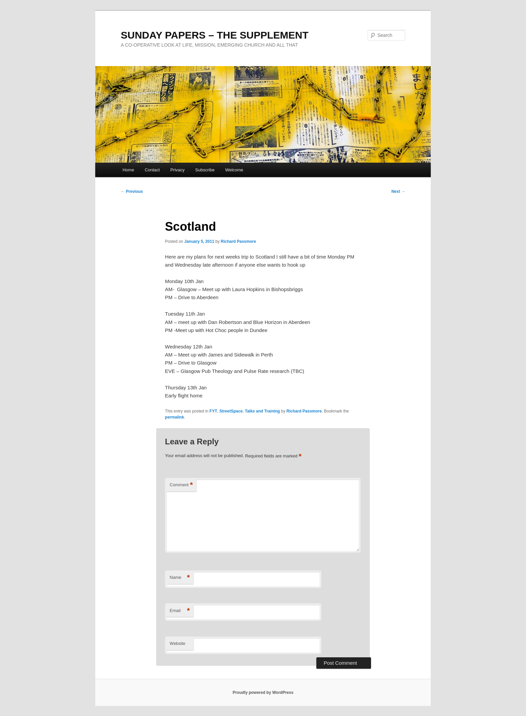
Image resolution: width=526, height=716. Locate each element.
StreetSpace (231, 411)
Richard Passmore (238, 241)
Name (180, 578)
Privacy (177, 169)
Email (180, 611)
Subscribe (205, 169)
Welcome (234, 169)
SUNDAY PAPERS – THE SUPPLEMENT (215, 35)
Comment (181, 485)
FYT (213, 411)
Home (128, 169)
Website (178, 643)
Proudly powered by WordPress (262, 692)
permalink (174, 417)
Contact (152, 169)
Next (398, 191)
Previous (132, 191)
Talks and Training (262, 411)
